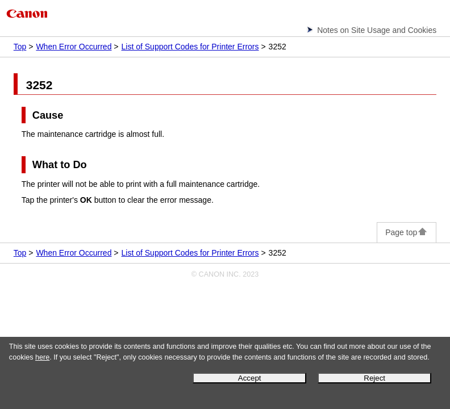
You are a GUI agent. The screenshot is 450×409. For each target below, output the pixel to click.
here (42, 357)
